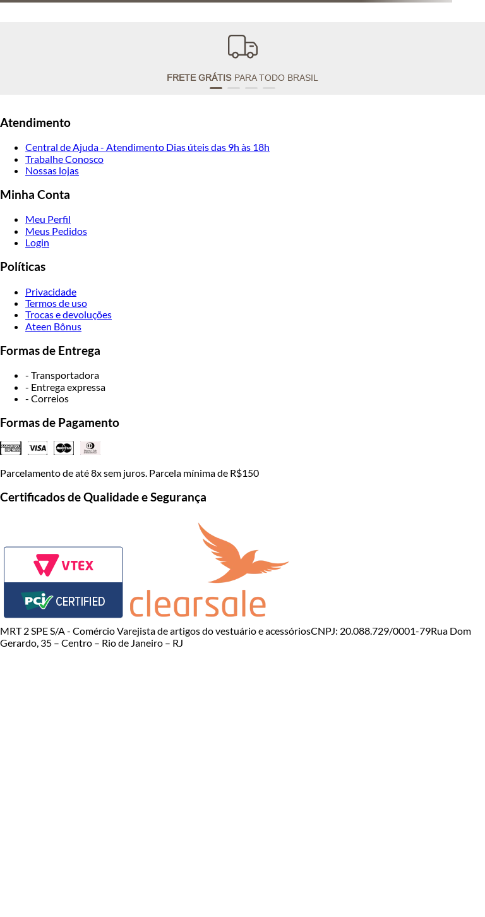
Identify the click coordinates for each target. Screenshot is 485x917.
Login (37, 242)
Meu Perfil (48, 219)
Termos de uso (56, 303)
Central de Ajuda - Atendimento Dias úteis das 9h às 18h (147, 147)
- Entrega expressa (65, 387)
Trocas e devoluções (68, 314)
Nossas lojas (52, 170)
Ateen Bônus (53, 326)
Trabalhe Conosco (64, 159)
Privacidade (50, 291)
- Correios (47, 398)
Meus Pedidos (56, 231)
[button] (216, 88)
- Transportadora (62, 375)
